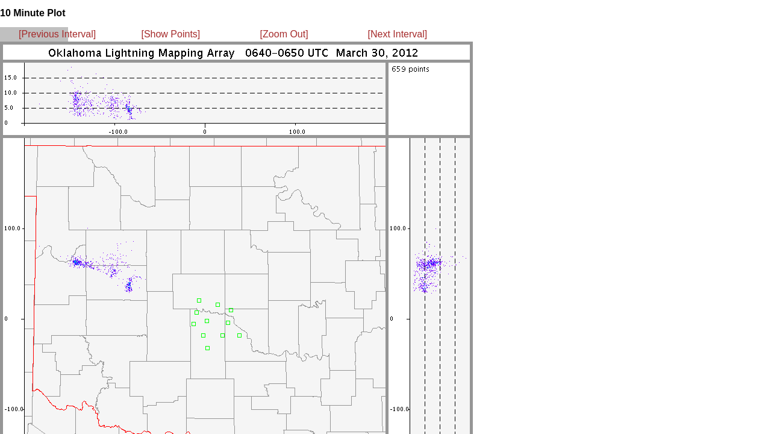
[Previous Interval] (57, 34)
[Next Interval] (398, 34)
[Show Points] (170, 34)
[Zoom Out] (284, 34)
